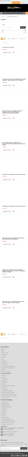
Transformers (5, 389)
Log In (26, 2)
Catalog (3, 415)
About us (4, 349)
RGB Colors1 (4, 410)
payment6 (26, 455)
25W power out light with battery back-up (13, 174)
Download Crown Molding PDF (8, 368)
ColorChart (4, 361)
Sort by (9, 38)
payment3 (17, 455)
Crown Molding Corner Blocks (8, 420)
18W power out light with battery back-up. (13, 206)
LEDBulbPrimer (5, 362)
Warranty (4, 377)
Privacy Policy (5, 354)
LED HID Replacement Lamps (8, 422)
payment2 (14, 455)
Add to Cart (8, 52)
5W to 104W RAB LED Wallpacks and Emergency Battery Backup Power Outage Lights (13, 143)
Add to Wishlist (13, 52)
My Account (16, 2)
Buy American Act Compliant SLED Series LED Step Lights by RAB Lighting (13, 302)
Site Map (4, 356)
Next (8, 42)
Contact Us (4, 380)
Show (21, 38)
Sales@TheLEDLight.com (12, 431)
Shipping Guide (5, 403)
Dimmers (4, 369)
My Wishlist (21, 2)
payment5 (23, 455)
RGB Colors (4, 387)
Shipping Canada (5, 405)
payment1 (11, 455)
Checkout (23, 2)
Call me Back (4, 364)
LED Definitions (5, 382)
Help (3, 359)
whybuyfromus (5, 417)
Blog (3, 350)
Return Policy (5, 378)
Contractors (4, 375)
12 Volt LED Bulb (5, 397)
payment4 (20, 455)
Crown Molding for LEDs (7, 419)
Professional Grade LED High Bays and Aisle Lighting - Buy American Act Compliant (14, 79)
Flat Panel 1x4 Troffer (8, 47)
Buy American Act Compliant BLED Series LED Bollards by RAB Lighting (13, 238)
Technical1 (4, 414)
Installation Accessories (7, 424)
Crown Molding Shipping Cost (8, 366)
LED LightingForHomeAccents (8, 385)
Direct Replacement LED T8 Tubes (9, 394)
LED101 (3, 384)
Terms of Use (5, 352)
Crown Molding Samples (7, 390)
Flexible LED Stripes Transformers (9, 396)
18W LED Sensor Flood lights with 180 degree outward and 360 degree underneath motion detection (12, 112)
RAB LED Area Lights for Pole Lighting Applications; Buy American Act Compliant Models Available (13, 271)
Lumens (3, 357)
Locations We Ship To (6, 407)
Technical (4, 412)
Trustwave (4, 408)
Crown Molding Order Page (8, 392)
